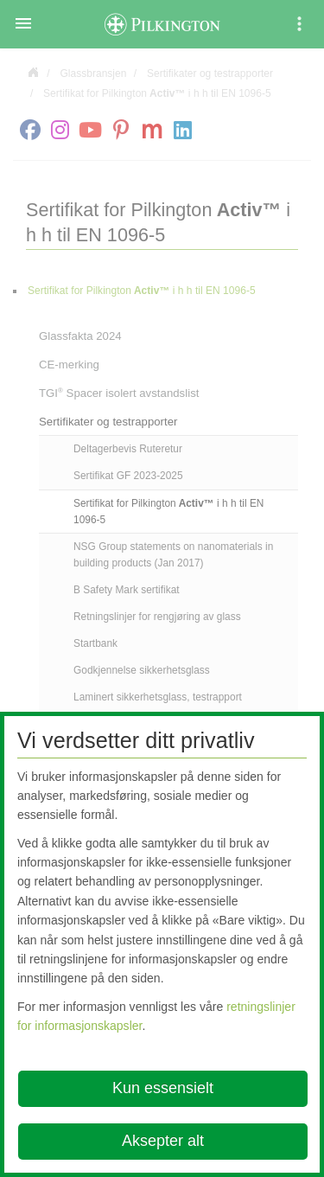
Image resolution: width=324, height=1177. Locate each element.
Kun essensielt (162, 1088)
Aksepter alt (163, 1140)
